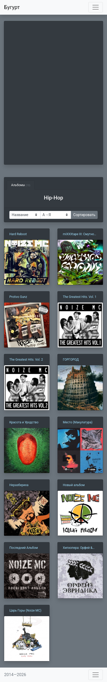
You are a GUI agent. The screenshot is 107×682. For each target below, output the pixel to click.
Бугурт (12, 7)
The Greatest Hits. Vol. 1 (79, 297)
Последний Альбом (23, 548)
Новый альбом (74, 485)
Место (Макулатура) (77, 422)
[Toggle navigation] (95, 7)
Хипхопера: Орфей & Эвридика (77, 548)
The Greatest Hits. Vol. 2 (26, 359)
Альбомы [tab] (20, 185)
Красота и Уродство (23, 422)
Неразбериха (18, 485)
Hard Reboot (18, 234)
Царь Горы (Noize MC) (25, 610)
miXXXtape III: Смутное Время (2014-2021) (79, 234)
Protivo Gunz (18, 297)
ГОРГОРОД (71, 359)
